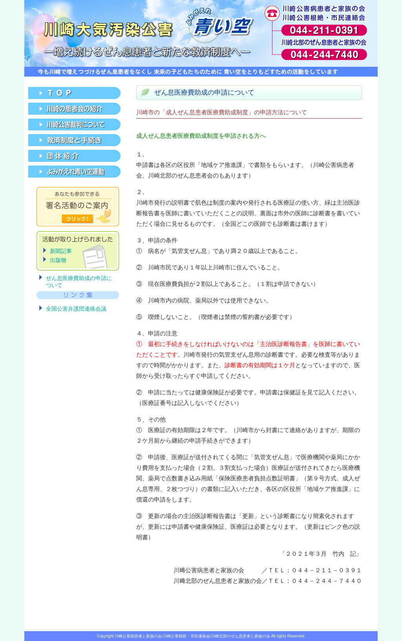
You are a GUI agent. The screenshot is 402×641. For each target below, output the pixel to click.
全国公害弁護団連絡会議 (76, 309)
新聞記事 (61, 251)
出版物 (58, 260)
